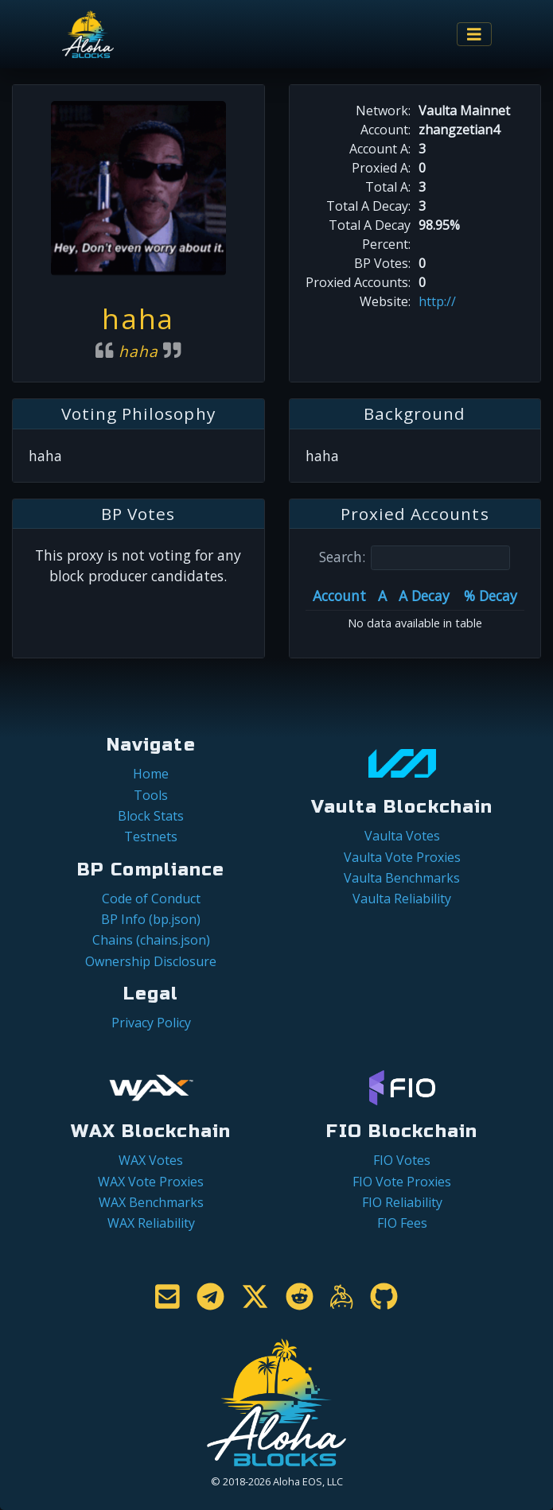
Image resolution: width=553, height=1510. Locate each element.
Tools (151, 795)
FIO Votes (401, 1160)
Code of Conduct (151, 898)
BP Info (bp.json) (151, 919)
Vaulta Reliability (401, 898)
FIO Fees (402, 1223)
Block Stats (151, 816)
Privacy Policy (151, 1022)
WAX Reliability (151, 1223)
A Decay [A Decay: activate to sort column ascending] (424, 595)
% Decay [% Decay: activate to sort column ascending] (490, 595)
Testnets (150, 836)
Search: (414, 557)
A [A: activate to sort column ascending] (382, 595)
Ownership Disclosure (150, 961)
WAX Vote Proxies (151, 1181)
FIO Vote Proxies (401, 1181)
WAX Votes (151, 1160)
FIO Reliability (402, 1202)
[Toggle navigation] (474, 34)
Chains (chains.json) (151, 940)
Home (151, 773)
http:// (437, 301)
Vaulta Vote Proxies (402, 857)
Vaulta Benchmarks (402, 878)
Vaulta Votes (402, 835)
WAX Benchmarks (151, 1202)
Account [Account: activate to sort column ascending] (339, 595)
